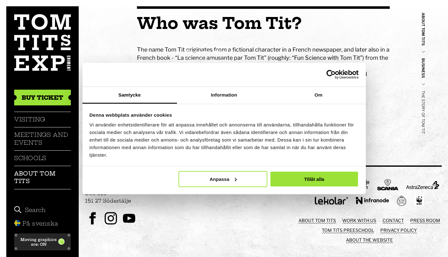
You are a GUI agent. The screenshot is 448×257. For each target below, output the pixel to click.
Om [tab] (318, 94)
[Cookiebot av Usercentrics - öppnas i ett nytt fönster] (331, 74)
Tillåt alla (314, 179)
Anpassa (223, 179)
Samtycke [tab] (129, 94)
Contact (393, 220)
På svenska (36, 223)
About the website (369, 240)
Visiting (29, 119)
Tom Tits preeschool (348, 230)
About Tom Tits (34, 177)
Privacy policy (398, 230)
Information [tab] (224, 94)
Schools (30, 158)
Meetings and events (41, 138)
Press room (425, 220)
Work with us (359, 220)
